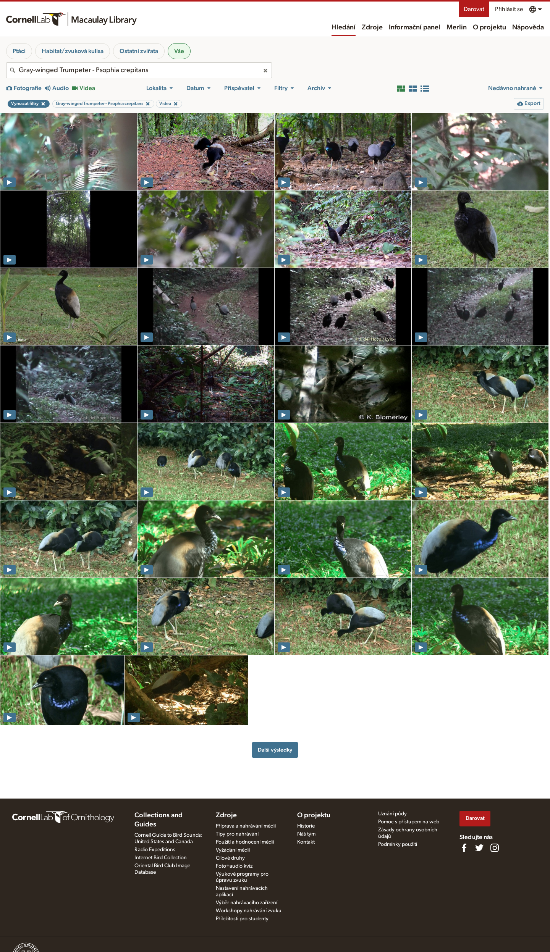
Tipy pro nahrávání (237, 834)
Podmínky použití (397, 844)
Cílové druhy (230, 858)
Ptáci (19, 51)
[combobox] (139, 70)
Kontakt (306, 842)
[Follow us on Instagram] (494, 847)
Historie (306, 826)
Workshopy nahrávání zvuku (248, 910)
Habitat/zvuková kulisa (73, 51)
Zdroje (372, 27)
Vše (179, 51)
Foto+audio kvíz (234, 866)
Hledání (344, 27)
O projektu (489, 27)
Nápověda (528, 27)
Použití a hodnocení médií (245, 842)
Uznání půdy (392, 813)
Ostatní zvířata (139, 51)
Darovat (474, 9)
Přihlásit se (509, 9)
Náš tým (306, 834)
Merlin (456, 27)
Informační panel (414, 27)
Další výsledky (275, 750)
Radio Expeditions (154, 849)
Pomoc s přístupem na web (408, 822)
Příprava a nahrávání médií (246, 826)
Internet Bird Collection (160, 857)
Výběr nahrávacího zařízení (246, 902)
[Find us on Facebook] (464, 847)
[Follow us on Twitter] (479, 847)
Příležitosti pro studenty (242, 918)
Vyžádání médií (233, 850)
